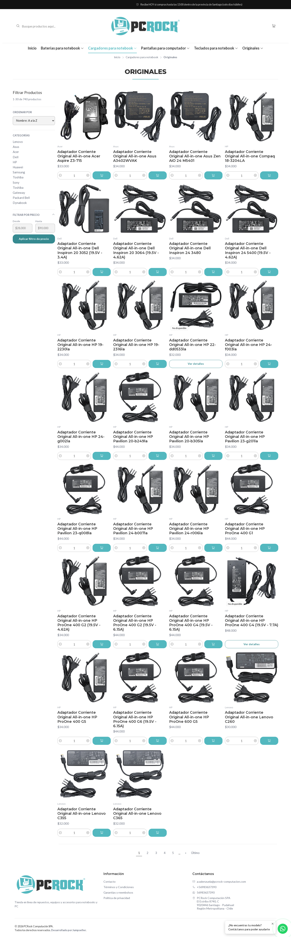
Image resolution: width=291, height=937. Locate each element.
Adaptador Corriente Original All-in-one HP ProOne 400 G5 (77, 716)
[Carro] (273, 26)
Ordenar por (22, 112)
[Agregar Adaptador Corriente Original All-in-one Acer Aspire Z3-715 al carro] (102, 175)
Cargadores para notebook (112, 48)
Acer (16, 152)
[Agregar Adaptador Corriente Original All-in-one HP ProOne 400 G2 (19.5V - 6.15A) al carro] (158, 644)
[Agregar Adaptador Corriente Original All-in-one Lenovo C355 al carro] (102, 833)
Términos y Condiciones (118, 887)
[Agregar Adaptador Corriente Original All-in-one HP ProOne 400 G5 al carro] (102, 741)
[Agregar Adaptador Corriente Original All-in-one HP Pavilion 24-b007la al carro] (158, 548)
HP (15, 162)
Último (195, 853)
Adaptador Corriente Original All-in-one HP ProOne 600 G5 (189, 716)
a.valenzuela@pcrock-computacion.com (219, 881)
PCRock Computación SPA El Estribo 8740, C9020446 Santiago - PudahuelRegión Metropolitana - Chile (213, 903)
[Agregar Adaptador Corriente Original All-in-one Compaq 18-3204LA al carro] (269, 175)
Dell (15, 157)
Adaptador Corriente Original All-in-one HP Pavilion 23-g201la (245, 436)
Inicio (32, 48)
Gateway (19, 192)
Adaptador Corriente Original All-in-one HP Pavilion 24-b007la (133, 528)
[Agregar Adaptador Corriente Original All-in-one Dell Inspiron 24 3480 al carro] (213, 272)
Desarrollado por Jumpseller (68, 930)
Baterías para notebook (62, 48)
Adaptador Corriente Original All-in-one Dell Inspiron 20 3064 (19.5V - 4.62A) (136, 250)
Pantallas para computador (165, 48)
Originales (252, 48)
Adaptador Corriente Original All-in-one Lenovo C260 (249, 716)
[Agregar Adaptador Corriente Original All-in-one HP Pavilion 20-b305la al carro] (213, 456)
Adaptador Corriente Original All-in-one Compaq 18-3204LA (250, 156)
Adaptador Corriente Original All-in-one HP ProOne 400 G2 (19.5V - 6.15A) (134, 622)
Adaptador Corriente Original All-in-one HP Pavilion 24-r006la (189, 528)
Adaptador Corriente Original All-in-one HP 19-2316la (136, 344)
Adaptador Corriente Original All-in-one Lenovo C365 (137, 813)
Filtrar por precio (34, 214)
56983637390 (203, 892)
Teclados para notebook (216, 48)
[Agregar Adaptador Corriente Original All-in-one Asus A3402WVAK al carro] (158, 175)
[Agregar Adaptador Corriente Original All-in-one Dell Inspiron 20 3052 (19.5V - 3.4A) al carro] (102, 272)
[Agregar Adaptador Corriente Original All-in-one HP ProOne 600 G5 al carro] (213, 741)
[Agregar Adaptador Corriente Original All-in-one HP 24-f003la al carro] (269, 364)
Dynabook (20, 202)
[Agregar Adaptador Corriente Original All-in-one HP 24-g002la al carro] (102, 456)
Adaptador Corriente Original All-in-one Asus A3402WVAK (134, 156)
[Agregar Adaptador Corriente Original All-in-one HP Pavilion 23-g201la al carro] (269, 456)
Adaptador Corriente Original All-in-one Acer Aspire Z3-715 (78, 156)
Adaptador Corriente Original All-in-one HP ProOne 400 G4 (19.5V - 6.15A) (191, 622)
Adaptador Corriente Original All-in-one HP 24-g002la (80, 436)
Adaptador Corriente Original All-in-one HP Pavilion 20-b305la (189, 436)
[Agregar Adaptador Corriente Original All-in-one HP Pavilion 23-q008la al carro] (102, 548)
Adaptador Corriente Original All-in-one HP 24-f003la (248, 344)
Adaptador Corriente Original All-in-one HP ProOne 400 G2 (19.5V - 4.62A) (78, 622)
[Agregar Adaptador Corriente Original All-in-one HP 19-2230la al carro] (102, 364)
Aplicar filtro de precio (34, 238)
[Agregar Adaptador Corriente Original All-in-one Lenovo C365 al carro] (158, 833)
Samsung (19, 172)
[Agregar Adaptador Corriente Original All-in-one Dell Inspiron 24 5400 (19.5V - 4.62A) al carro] (269, 272)
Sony (16, 182)
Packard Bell (21, 197)
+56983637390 (204, 887)
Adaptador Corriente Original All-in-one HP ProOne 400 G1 (245, 528)
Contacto (109, 881)
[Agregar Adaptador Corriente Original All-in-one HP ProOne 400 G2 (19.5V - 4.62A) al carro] (102, 644)
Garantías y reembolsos (118, 892)
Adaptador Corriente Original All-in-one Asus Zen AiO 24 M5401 (195, 156)
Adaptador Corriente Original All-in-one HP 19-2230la (80, 344)
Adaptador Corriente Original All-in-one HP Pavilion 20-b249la (133, 436)
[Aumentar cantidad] (88, 175)
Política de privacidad (116, 898)
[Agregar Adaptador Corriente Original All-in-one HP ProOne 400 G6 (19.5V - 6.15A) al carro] (158, 741)
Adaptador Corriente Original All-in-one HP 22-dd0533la (192, 344)
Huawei (18, 167)
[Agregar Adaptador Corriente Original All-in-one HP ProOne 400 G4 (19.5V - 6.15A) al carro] (213, 644)
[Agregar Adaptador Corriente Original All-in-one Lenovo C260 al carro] (269, 741)
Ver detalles (196, 363)
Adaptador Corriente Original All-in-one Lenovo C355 (81, 813)
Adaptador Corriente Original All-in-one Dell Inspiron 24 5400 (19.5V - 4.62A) (248, 250)
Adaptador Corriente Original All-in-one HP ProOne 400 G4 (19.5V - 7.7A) (251, 620)
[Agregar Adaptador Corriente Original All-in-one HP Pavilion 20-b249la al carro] (158, 456)
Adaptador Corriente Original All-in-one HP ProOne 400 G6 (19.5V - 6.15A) (134, 719)
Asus (16, 147)
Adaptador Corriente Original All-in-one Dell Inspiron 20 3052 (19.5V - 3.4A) (79, 250)
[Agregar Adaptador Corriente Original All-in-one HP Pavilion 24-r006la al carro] (213, 548)
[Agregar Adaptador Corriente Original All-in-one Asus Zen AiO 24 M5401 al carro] (213, 175)
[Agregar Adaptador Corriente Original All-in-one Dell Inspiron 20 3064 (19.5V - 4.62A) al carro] (158, 272)
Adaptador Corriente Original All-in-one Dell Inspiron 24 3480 (190, 248)
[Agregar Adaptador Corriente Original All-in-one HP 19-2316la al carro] (158, 364)
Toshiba (18, 177)
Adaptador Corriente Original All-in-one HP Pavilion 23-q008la (77, 528)
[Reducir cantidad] (60, 175)
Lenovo (18, 141)
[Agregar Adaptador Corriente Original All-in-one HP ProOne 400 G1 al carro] (269, 548)
